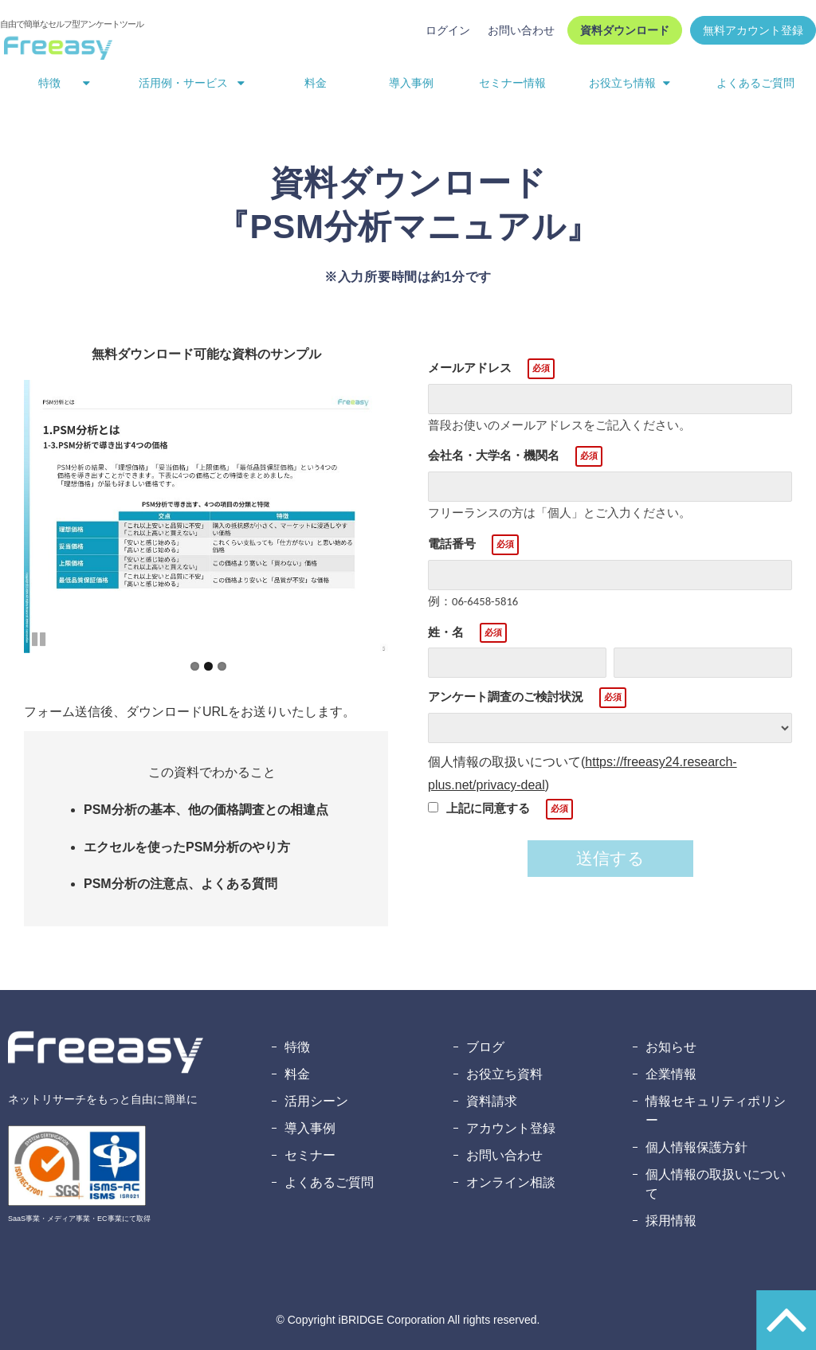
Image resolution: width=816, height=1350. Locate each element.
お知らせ (670, 1047)
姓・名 (446, 632)
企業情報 (670, 1074)
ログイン (448, 30)
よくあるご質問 (755, 82)
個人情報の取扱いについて (715, 1184)
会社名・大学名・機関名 (493, 455)
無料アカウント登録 (753, 30)
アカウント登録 (510, 1128)
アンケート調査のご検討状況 (505, 696)
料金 (315, 82)
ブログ (485, 1047)
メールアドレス (470, 367)
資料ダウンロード (624, 30)
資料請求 (491, 1101)
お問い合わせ (521, 30)
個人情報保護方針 (696, 1147)
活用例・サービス (183, 82)
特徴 (49, 82)
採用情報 (670, 1220)
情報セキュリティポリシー (715, 1110)
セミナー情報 (512, 82)
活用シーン (316, 1101)
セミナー (309, 1155)
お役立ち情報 (622, 82)
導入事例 (411, 82)
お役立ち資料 (504, 1074)
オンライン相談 (510, 1182)
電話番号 (452, 543)
